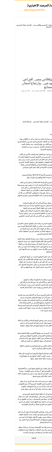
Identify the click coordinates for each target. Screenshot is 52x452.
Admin (45, 91)
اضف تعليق (10, 91)
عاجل (18, 91)
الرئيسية (48, 25)
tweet (19, 438)
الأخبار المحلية (38, 25)
